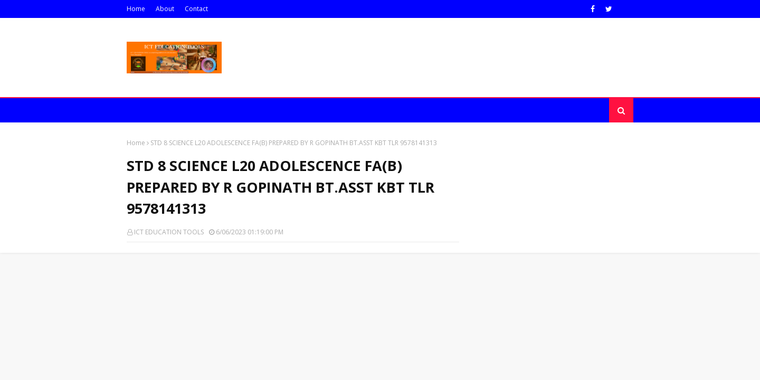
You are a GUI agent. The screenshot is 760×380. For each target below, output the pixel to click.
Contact (196, 8)
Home (136, 8)
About (165, 8)
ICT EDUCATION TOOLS (169, 231)
